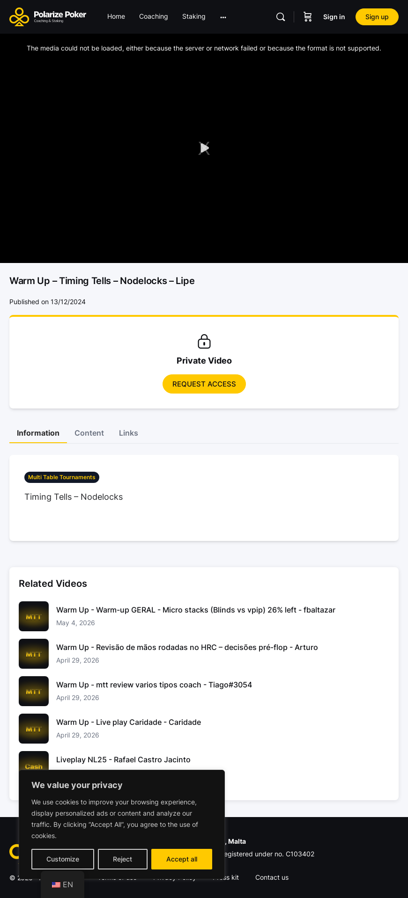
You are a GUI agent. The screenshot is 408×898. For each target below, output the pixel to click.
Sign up (377, 17)
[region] (122, 824)
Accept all (181, 859)
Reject (122, 859)
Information (38, 433)
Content (89, 433)
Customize (62, 859)
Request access (204, 384)
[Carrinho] (308, 17)
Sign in (334, 17)
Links (128, 433)
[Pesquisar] (280, 16)
